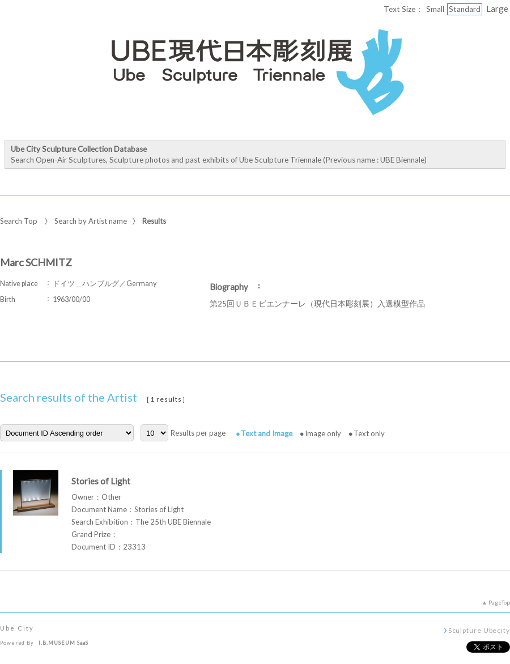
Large (497, 8)
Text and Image (266, 433)
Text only (369, 433)
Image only (323, 433)
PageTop (499, 602)
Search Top (18, 220)
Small (435, 9)
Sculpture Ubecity (479, 630)
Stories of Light (100, 481)
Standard (465, 9)
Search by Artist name (90, 220)
